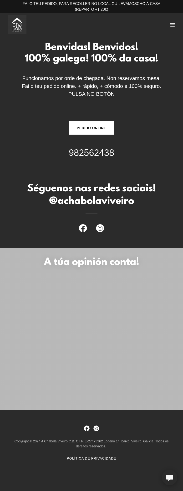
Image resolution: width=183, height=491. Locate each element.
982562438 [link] (91, 153)
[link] (17, 24)
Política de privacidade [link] (91, 458)
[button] (172, 25)
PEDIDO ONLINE (91, 128)
